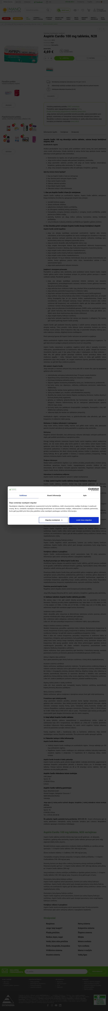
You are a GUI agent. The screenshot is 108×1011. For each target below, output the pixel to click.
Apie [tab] (85, 495)
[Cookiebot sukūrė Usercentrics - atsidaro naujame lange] (90, 489)
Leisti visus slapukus (84, 520)
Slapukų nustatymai (53, 520)
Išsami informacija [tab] (54, 495)
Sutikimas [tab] (23, 495)
